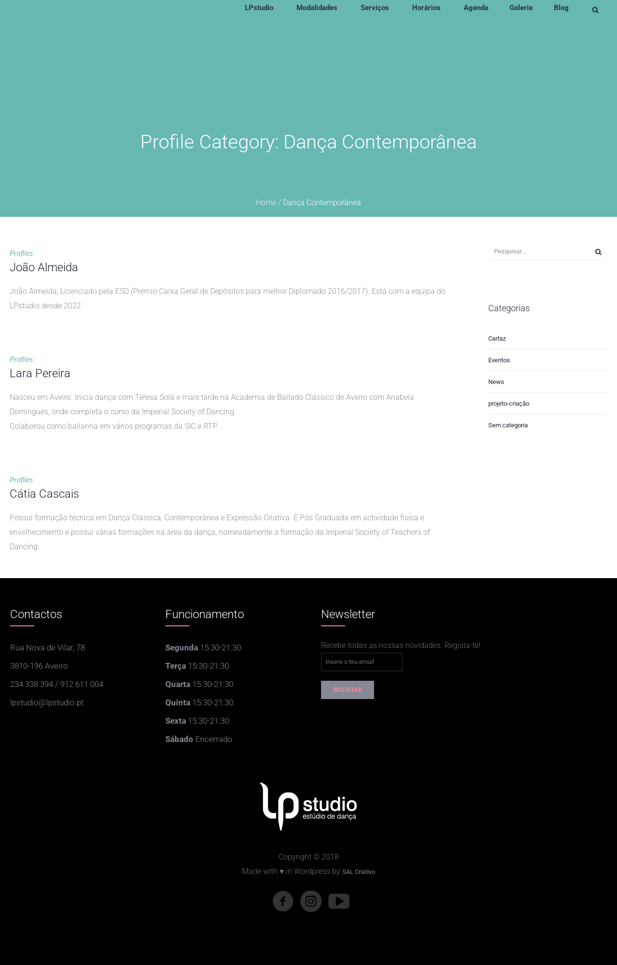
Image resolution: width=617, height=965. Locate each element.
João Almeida (44, 267)
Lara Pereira (40, 373)
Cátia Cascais (44, 494)
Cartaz (497, 338)
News (496, 381)
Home (266, 202)
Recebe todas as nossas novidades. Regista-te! (401, 645)
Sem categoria (508, 425)
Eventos (499, 360)
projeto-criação (508, 403)
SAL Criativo (358, 871)
